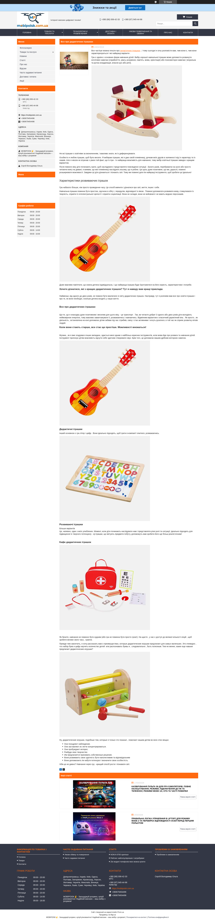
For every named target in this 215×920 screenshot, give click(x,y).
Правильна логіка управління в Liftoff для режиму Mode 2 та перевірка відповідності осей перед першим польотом (162, 820)
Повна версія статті (187, 797)
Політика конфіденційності (158, 917)
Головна (27, 32)
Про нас (168, 32)
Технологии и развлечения (80, 32)
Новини (23, 56)
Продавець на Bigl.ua (107, 915)
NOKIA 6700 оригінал (120, 855)
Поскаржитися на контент (136, 917)
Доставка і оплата (110, 32)
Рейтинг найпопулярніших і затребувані (127, 858)
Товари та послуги (49, 32)
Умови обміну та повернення (77, 855)
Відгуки (23, 68)
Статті (22, 60)
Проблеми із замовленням (168, 855)
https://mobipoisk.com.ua (31, 115)
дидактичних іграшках (130, 50)
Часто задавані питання (31, 72)
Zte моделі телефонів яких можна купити (128, 862)
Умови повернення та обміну (140, 32)
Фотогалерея (26, 48)
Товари (22, 860)
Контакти (188, 32)
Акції (22, 81)
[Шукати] (195, 23)
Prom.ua (120, 912)
